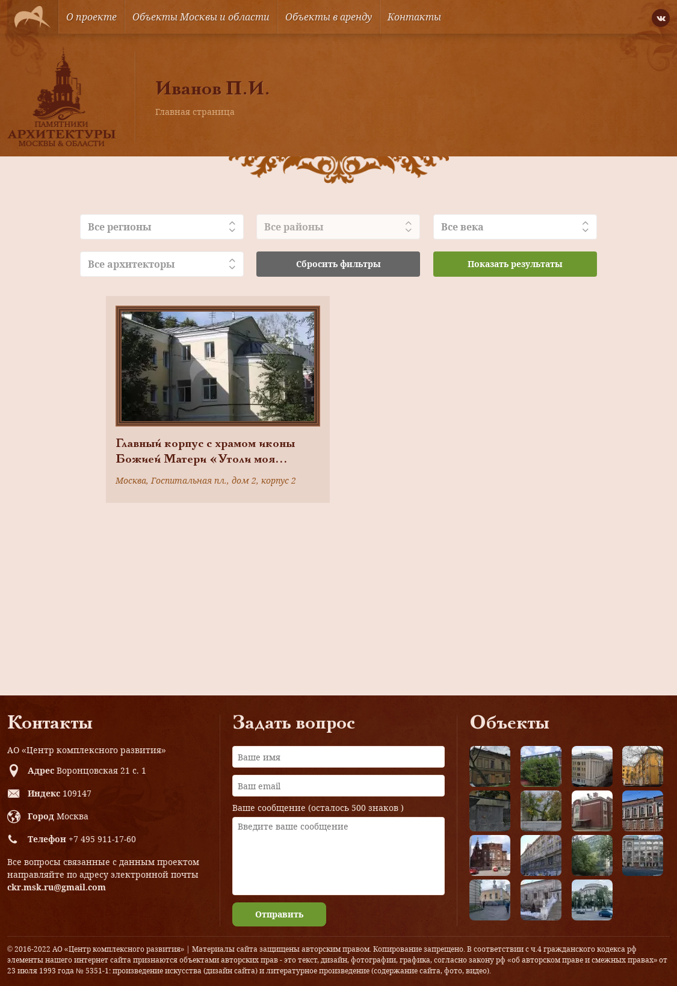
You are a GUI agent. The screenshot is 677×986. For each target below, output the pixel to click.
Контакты (414, 16)
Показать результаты (515, 264)
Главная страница (195, 111)
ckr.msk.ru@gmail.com (56, 887)
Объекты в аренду (328, 16)
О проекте (91, 16)
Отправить (279, 914)
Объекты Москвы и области (201, 16)
